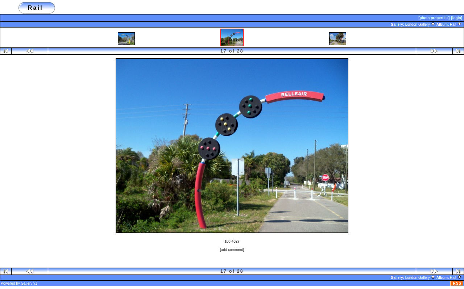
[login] (456, 18)
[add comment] (232, 250)
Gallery (27, 283)
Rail (456, 24)
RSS (457, 283)
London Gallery (420, 24)
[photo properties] (434, 18)
